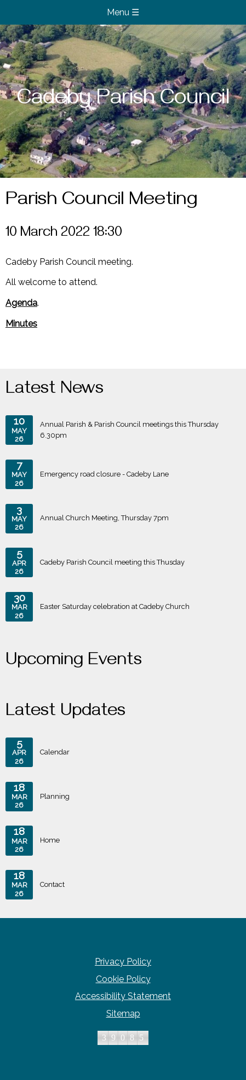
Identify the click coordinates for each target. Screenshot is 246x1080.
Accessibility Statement (123, 996)
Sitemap (123, 1013)
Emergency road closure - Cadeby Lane (87, 474)
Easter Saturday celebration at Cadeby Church (97, 607)
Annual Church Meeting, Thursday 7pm (87, 518)
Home (32, 840)
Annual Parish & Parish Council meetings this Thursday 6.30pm (112, 430)
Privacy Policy (123, 961)
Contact (35, 884)
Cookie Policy (123, 979)
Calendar (37, 752)
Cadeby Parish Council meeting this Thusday (95, 562)
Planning (37, 796)
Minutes (21, 323)
